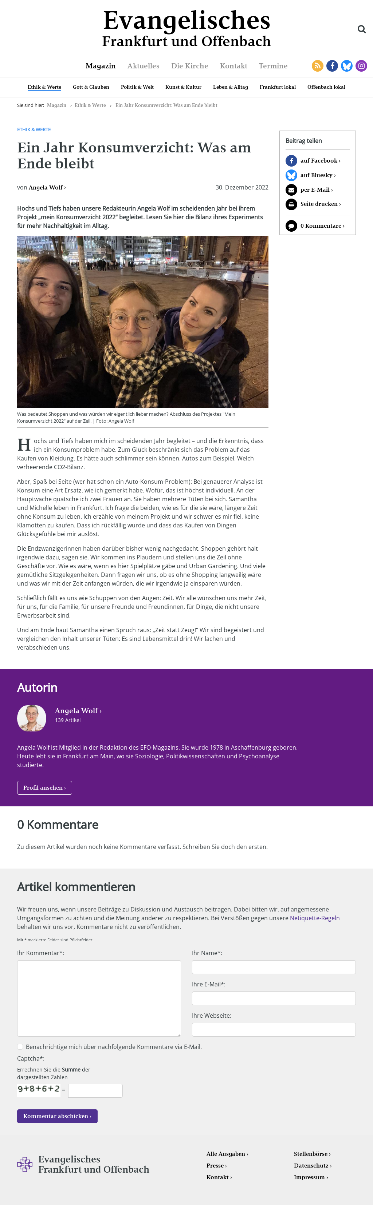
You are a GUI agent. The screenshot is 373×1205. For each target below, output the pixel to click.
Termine (273, 65)
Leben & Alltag (230, 87)
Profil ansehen (43, 787)
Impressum (309, 1177)
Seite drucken (319, 203)
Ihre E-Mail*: (208, 984)
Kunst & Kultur (183, 87)
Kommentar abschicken (55, 1116)
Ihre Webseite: (211, 1016)
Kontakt (233, 65)
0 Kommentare (321, 225)
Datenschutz (311, 1165)
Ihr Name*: (207, 953)
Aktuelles (143, 65)
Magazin (101, 65)
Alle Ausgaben (226, 1153)
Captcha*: (30, 1058)
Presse (215, 1165)
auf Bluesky (317, 175)
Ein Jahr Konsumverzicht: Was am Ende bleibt (166, 105)
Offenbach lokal (326, 87)
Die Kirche (189, 65)
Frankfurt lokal (278, 87)
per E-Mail (315, 189)
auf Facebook (319, 160)
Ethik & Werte (44, 87)
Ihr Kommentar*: (40, 953)
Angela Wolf (46, 187)
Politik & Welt (137, 87)
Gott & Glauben (91, 87)
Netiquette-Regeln (315, 918)
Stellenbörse (310, 1153)
